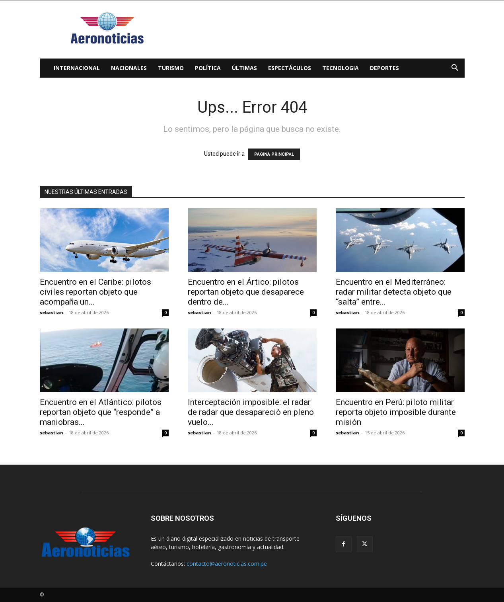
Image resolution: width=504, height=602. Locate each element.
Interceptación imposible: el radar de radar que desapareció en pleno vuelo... (251, 412)
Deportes (384, 68)
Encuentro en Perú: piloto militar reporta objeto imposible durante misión (396, 412)
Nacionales (129, 68)
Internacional (77, 68)
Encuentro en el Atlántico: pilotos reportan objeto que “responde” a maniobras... (101, 412)
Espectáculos (289, 68)
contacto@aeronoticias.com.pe (227, 563)
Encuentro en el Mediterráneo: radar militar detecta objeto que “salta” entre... (393, 292)
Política (208, 68)
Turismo (171, 68)
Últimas (244, 68)
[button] (455, 68)
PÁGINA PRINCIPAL (274, 154)
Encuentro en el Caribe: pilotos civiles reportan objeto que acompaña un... (95, 292)
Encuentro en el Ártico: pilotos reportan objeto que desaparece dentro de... (246, 292)
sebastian (51, 312)
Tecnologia (340, 68)
